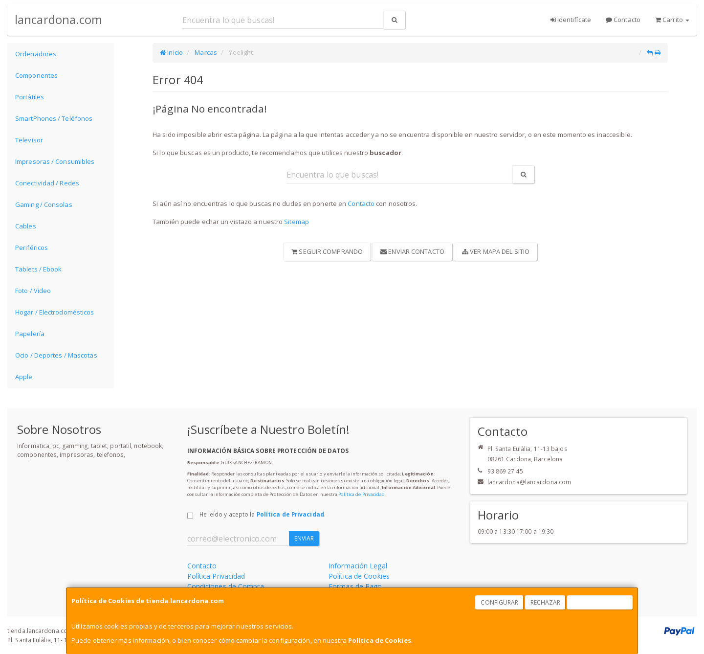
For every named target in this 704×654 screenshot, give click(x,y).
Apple (24, 376)
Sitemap (296, 221)
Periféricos (31, 247)
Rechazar (545, 602)
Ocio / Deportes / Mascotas (56, 355)
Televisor (29, 139)
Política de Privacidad (361, 494)
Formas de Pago (355, 586)
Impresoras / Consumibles (54, 161)
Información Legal (358, 565)
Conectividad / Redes (47, 183)
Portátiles (29, 96)
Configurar (499, 602)
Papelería (29, 333)
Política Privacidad (216, 576)
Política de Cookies (379, 640)
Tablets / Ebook (38, 269)
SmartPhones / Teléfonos (53, 118)
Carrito (672, 19)
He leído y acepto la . (262, 514)
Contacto (623, 19)
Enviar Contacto (412, 251)
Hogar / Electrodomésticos (54, 312)
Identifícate (570, 19)
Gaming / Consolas (43, 204)
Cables (25, 226)
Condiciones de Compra (225, 586)
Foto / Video (33, 290)
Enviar (304, 538)
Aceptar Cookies (600, 602)
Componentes (36, 75)
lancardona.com (58, 19)
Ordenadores (35, 53)
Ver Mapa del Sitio (495, 251)
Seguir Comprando (327, 251)
